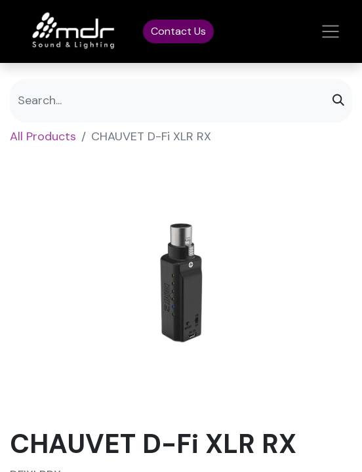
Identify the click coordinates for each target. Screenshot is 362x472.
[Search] (338, 101)
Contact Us (178, 31)
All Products (43, 136)
